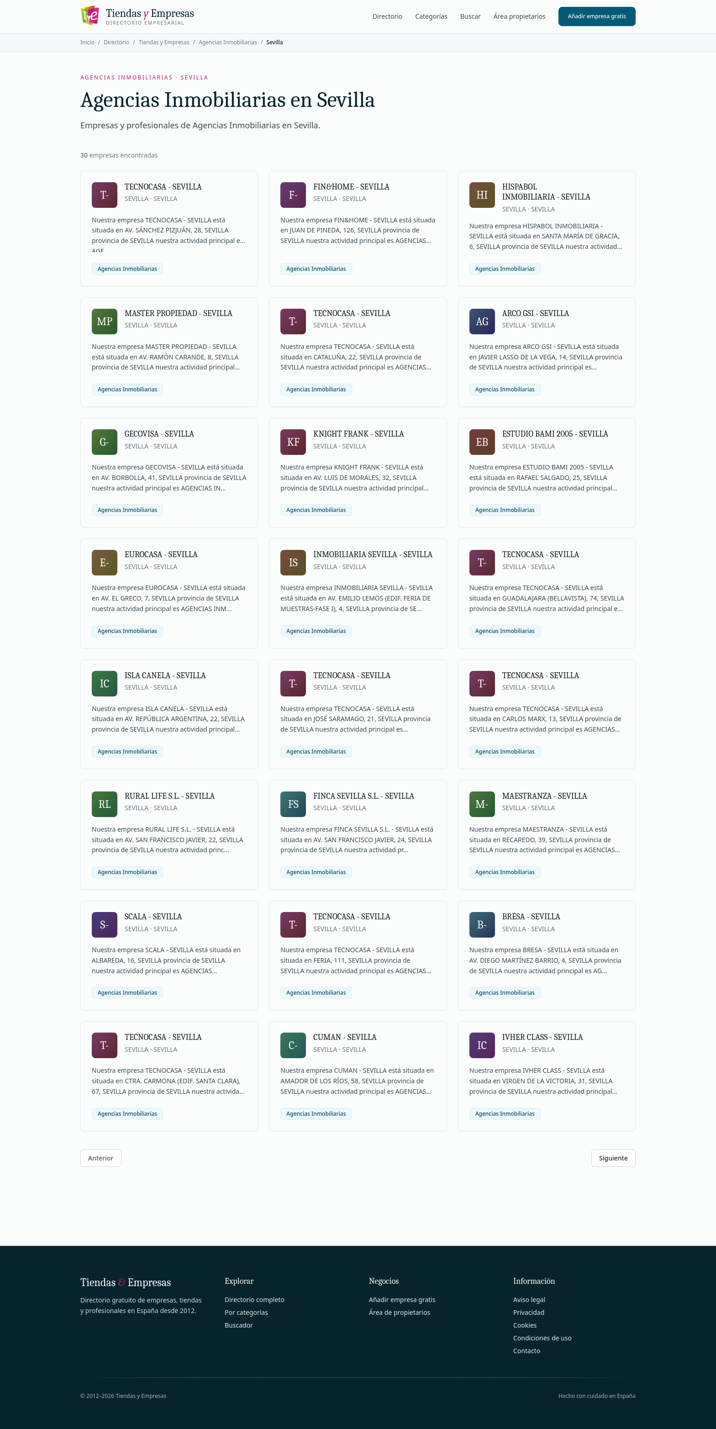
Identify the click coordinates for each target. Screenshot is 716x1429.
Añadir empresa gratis (597, 16)
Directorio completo (254, 1299)
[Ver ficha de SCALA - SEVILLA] (169, 955)
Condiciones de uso (542, 1338)
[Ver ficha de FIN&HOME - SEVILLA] (358, 228)
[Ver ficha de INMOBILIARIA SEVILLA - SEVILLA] (358, 593)
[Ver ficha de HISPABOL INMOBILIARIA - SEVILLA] (547, 228)
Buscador (239, 1325)
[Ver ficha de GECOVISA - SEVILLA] (169, 472)
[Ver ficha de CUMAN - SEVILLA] (358, 1076)
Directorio (387, 16)
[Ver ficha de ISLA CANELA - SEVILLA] (169, 714)
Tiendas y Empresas (164, 42)
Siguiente (613, 1158)
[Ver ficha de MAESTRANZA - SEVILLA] (547, 835)
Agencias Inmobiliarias (228, 42)
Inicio (87, 42)
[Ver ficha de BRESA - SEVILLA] (547, 955)
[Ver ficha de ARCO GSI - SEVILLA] (547, 352)
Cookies (525, 1325)
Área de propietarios (399, 1312)
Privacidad (528, 1312)
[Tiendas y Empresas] (137, 16)
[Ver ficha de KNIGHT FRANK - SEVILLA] (358, 472)
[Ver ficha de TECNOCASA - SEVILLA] (169, 228)
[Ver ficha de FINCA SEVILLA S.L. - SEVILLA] (358, 835)
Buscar (470, 16)
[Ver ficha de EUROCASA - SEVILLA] (169, 593)
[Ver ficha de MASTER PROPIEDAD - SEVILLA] (169, 352)
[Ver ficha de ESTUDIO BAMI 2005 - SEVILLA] (547, 472)
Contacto (526, 1350)
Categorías (431, 16)
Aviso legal (529, 1299)
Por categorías (246, 1312)
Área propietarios (520, 16)
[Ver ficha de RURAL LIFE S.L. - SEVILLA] (169, 835)
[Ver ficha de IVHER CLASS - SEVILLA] (547, 1076)
